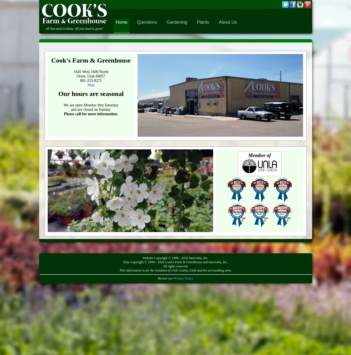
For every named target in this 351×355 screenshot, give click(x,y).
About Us (228, 22)
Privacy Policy (183, 278)
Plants (203, 22)
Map (91, 85)
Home (122, 22)
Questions (147, 22)
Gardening (177, 22)
